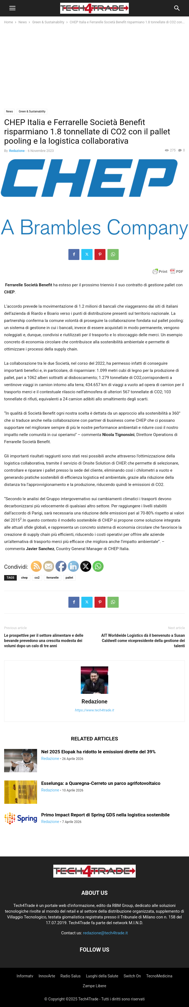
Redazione (17, 151)
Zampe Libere (94, 986)
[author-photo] (94, 694)
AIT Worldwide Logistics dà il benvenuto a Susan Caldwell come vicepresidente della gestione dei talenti (143, 640)
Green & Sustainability (48, 22)
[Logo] (94, 876)
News (22, 22)
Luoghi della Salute (102, 976)
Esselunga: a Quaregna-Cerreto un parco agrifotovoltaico (100, 783)
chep (24, 577)
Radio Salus (70, 976)
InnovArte (46, 976)
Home (8, 22)
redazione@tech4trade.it (105, 932)
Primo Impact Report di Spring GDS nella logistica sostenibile (105, 815)
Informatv (25, 976)
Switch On (132, 976)
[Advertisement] (94, 66)
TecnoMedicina (159, 976)
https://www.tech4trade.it (94, 710)
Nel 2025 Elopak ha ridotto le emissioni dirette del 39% (98, 751)
